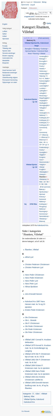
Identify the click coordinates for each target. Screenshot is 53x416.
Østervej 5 (44, 137)
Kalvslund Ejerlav (30, 99)
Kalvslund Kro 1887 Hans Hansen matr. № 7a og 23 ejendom (35, 304)
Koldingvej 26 (43, 118)
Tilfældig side (6, 48)
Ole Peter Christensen (33, 332)
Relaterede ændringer (9, 73)
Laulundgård (43, 86)
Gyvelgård (42, 152)
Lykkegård (42, 91)
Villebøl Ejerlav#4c (32, 43)
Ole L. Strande (30, 320)
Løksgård (42, 93)
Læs (26, 13)
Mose (30, 53)
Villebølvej (42, 219)
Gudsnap (44, 49)
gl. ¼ (47, 145)
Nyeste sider (6, 51)
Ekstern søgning (7, 56)
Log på (32, 5)
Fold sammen (43, 38)
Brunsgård (42, 61)
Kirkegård (42, 83)
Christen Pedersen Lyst (34, 267)
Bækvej (41, 189)
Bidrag (44, 2)
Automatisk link (7, 58)
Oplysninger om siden (9, 82)
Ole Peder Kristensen (33, 329)
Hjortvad (28, 51)
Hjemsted (5, 39)
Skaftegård (43, 103)
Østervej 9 (42, 140)
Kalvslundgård (44, 81)
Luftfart (4, 31)
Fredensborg (43, 147)
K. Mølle (46, 78)
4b (44, 142)
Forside (4, 46)
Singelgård (43, 100)
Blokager (42, 59)
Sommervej (43, 214)
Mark (46, 51)
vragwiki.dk (28, 16)
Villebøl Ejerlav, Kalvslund (34, 399)
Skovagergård (44, 105)
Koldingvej (42, 204)
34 (43, 145)
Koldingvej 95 (43, 125)
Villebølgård (43, 172)
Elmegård (42, 64)
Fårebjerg (36, 49)
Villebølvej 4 (43, 179)
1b (44, 182)
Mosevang (42, 96)
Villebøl (42, 53)
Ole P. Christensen (32, 323)
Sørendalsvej (43, 216)
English (4, 24)
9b (42, 184)
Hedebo (42, 69)
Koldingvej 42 (43, 120)
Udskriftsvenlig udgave (10, 77)
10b (46, 184)
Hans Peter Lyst (31, 284)
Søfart (4, 34)
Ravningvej (43, 211)
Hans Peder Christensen (34, 275)
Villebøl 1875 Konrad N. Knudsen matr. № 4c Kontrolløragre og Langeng (38, 348)
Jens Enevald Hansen (33, 294)
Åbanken (42, 177)
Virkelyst (42, 174)
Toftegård (42, 108)
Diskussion (37, 2)
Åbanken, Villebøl (32, 250)
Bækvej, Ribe (29, 396)
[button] (43, 38)
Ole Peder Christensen (34, 326)
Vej (25, 204)
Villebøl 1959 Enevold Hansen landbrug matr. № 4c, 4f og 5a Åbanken (36, 385)
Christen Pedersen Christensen (37, 264)
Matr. (41, 142)
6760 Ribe (33, 204)
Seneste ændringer (8, 53)
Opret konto (25, 5)
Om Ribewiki (25, 411)
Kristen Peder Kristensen (34, 310)
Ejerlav (33, 51)
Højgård (42, 155)
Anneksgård (43, 56)
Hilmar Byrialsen (31, 287)
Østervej (42, 221)
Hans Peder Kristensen (34, 278)
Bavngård (28, 49)
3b (47, 182)
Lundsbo (42, 88)
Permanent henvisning (9, 80)
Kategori (24, 8)
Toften (41, 110)
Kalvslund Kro (42, 225)
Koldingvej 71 (43, 123)
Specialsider (6, 75)
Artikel (4, 36)
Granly (41, 66)
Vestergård (43, 113)
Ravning (36, 53)
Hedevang (42, 71)
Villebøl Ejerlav (31, 165)
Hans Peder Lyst (31, 281)
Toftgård (42, 165)
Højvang (42, 76)
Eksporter (5, 63)
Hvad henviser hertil (9, 70)
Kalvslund (40, 51)
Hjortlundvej (43, 192)
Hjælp (48, 23)
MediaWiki (5, 60)
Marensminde (44, 162)
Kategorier (27, 394)
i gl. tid (34, 102)
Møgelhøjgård (44, 98)
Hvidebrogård (43, 74)
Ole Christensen (31, 317)
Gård (37, 394)
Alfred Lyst (29, 257)
